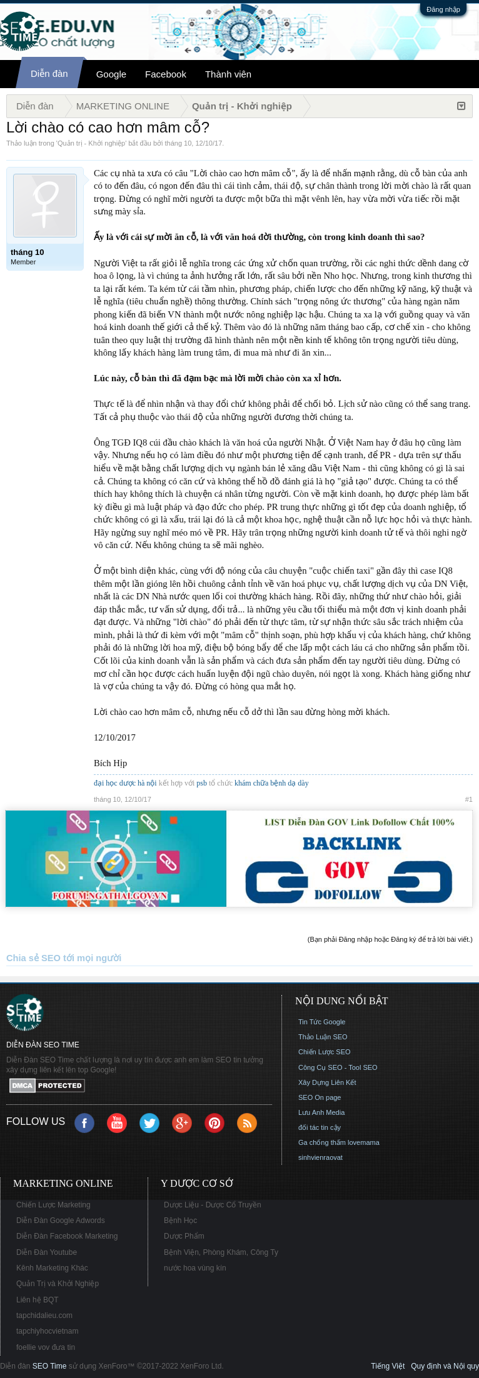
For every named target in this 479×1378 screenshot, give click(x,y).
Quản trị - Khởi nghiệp (91, 143)
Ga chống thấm (322, 1142)
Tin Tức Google (321, 1022)
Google (111, 74)
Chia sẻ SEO (33, 958)
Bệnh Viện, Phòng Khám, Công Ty (221, 1252)
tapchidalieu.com (44, 1315)
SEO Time (50, 1366)
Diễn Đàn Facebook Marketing (67, 1236)
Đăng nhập (443, 9)
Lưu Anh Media (321, 1112)
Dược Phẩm (184, 1236)
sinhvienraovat (320, 1157)
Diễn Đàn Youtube (46, 1252)
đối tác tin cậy (319, 1127)
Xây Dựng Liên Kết (327, 1082)
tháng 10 (178, 143)
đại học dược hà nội (125, 783)
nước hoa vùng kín (195, 1268)
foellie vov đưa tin (45, 1347)
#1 (469, 799)
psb (201, 783)
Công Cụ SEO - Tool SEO (338, 1067)
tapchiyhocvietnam (47, 1331)
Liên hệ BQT (37, 1300)
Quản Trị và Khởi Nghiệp (57, 1283)
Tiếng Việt (388, 1366)
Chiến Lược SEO (324, 1052)
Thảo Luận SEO (323, 1037)
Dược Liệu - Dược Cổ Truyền (212, 1205)
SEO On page (319, 1097)
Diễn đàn (49, 73)
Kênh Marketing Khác (52, 1268)
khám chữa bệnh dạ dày (271, 783)
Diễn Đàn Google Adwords (60, 1220)
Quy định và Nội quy (445, 1366)
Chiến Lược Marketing (53, 1205)
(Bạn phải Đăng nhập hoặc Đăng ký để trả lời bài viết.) (390, 939)
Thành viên (228, 74)
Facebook (165, 74)
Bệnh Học (180, 1220)
